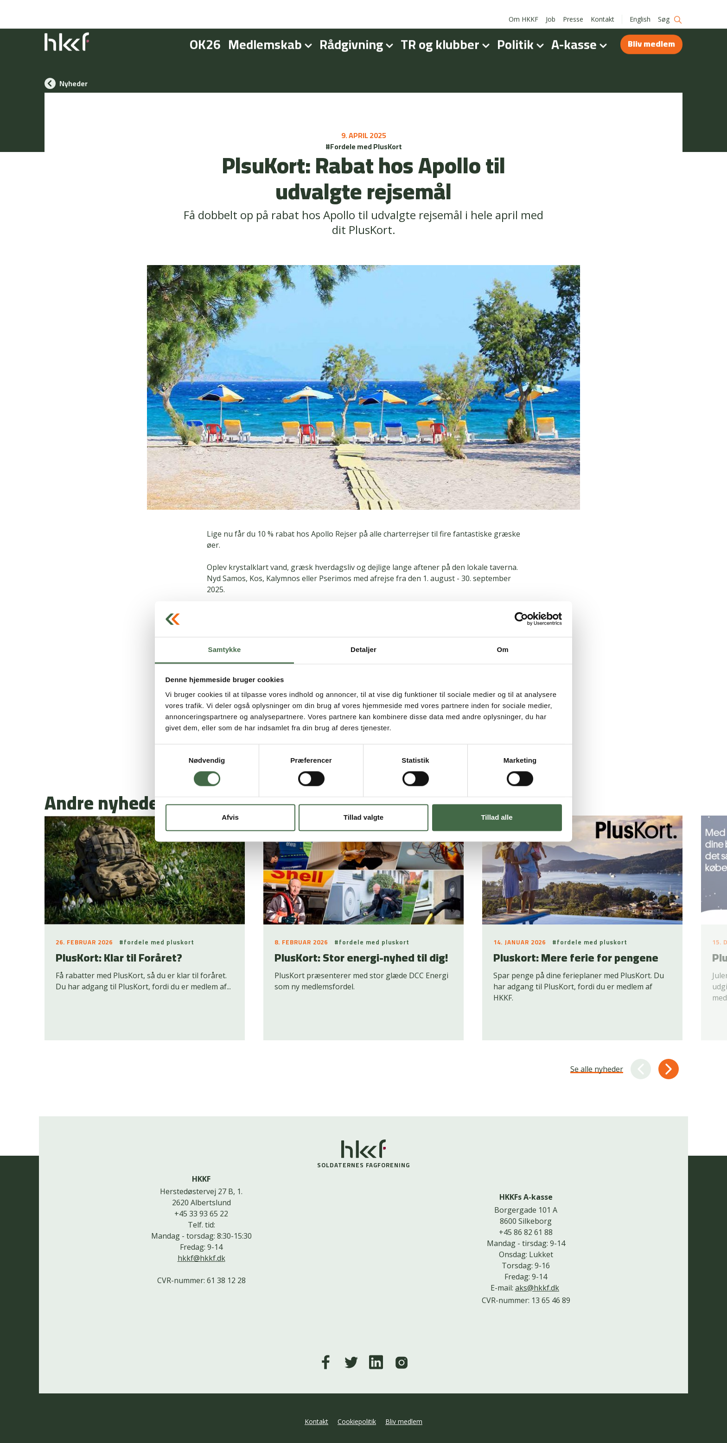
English (640, 9)
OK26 (205, 34)
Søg (670, 9)
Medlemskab (272, 34)
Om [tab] (502, 649)
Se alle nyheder (596, 1069)
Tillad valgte (363, 817)
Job (550, 9)
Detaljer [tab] (363, 649)
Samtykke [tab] (224, 649)
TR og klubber (447, 34)
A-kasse (581, 34)
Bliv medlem (651, 33)
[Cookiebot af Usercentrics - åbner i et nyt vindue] (521, 619)
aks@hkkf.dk (537, 1288)
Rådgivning (358, 34)
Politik (522, 34)
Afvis (230, 817)
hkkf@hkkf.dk (201, 1258)
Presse (573, 9)
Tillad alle (496, 817)
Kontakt (602, 9)
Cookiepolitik (357, 1421)
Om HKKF (523, 9)
